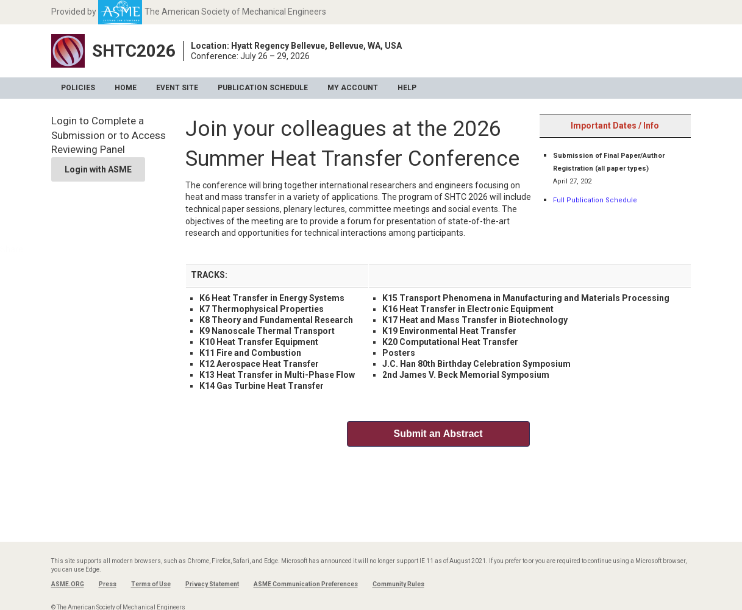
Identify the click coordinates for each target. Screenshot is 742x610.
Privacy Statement (212, 584)
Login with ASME (98, 169)
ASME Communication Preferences (306, 584)
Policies (78, 87)
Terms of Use (151, 584)
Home (126, 87)
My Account (352, 87)
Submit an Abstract (437, 433)
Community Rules (398, 584)
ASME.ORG (67, 584)
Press (107, 584)
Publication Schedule (263, 87)
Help (407, 87)
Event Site (177, 87)
